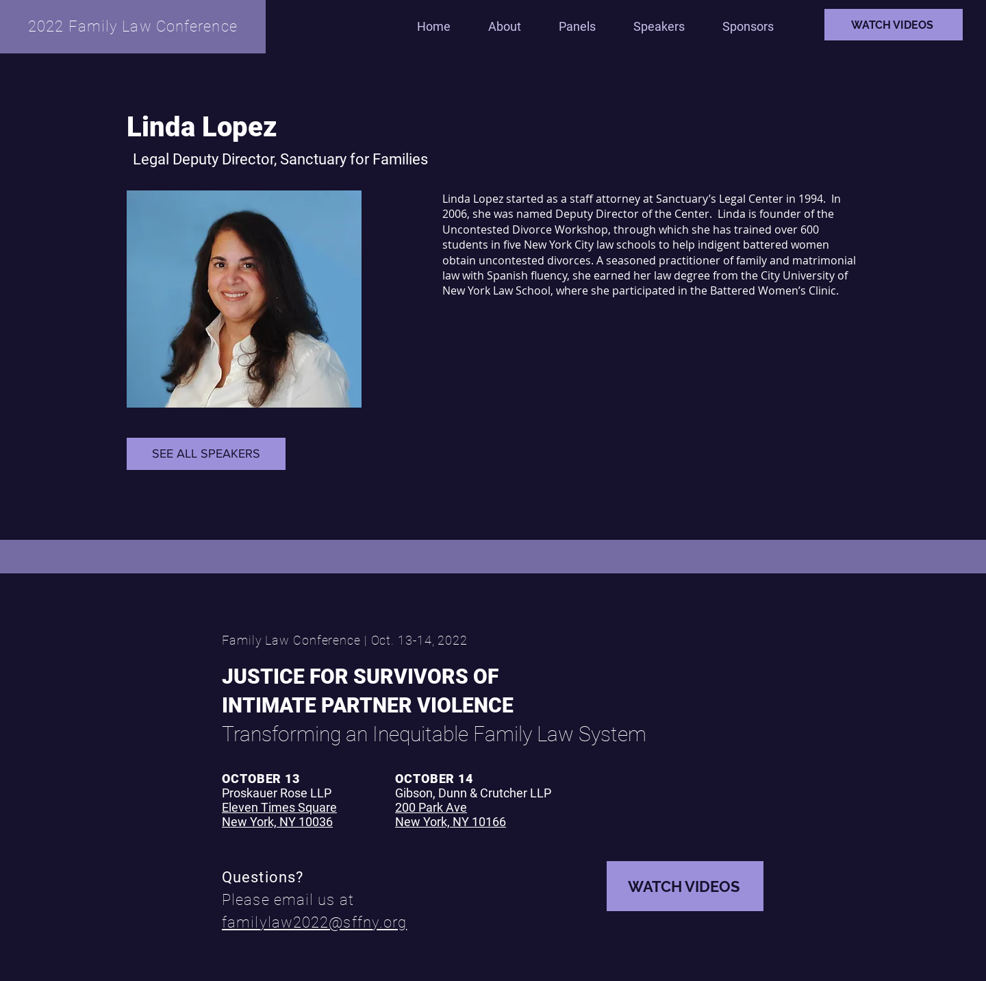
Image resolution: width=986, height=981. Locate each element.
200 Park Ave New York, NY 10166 (450, 814)
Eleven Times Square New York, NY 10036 (279, 814)
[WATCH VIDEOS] (893, 24)
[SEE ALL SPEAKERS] (206, 454)
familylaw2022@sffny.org (314, 922)
